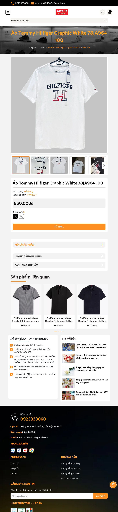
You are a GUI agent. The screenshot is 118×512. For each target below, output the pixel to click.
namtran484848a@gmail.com (32, 437)
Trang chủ (15, 463)
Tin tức (14, 473)
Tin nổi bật (69, 338)
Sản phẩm (15, 468)
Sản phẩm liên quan (30, 276)
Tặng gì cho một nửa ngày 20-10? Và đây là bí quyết (92, 381)
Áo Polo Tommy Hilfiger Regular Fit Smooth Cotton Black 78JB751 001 (59, 319)
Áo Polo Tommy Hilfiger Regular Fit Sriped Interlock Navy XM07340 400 (26, 319)
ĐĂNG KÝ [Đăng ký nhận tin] (100, 496)
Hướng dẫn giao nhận (70, 473)
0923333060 (33, 418)
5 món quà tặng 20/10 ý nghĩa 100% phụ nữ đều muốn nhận (92, 393)
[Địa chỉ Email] (59, 496)
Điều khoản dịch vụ (69, 478)
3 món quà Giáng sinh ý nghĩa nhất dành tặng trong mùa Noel (91, 356)
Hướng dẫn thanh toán (71, 468)
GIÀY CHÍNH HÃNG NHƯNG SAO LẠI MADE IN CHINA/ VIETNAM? (91, 346)
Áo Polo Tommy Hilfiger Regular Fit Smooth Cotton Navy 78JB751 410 (92, 319)
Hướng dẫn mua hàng (70, 463)
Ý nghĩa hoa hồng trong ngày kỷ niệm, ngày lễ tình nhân (90, 368)
